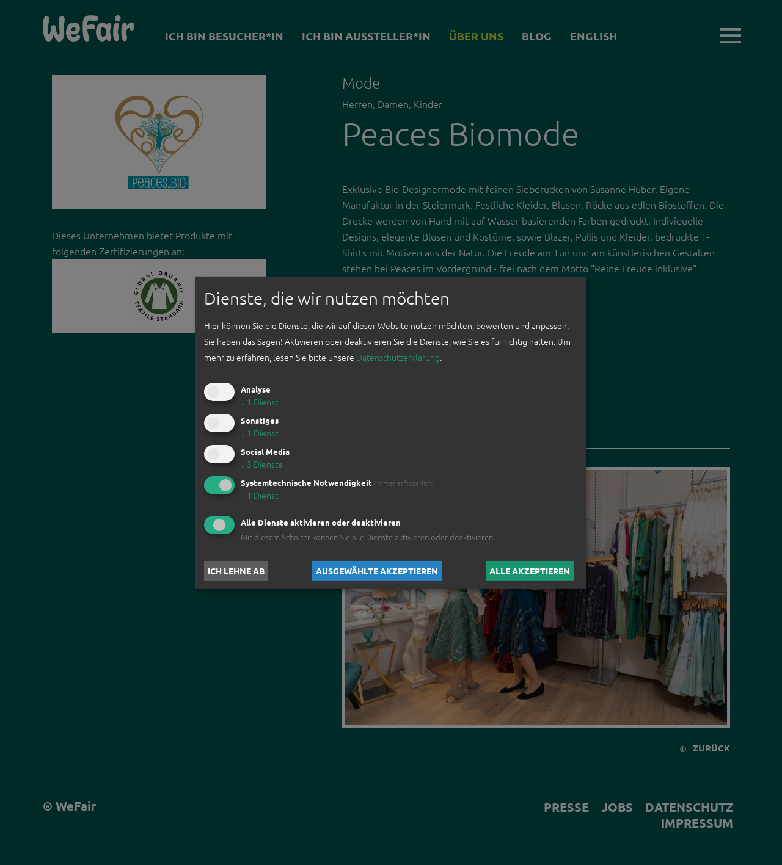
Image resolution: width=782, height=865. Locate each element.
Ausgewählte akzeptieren (377, 570)
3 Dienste (262, 464)
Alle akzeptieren (529, 570)
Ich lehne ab (236, 570)
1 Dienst (259, 402)
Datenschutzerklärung (398, 357)
